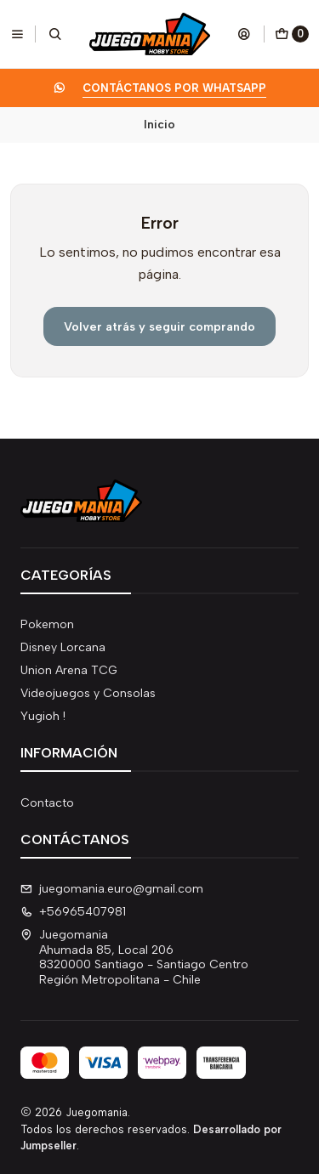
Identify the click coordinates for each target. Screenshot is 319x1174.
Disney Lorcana (62, 647)
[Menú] (17, 34)
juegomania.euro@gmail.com (111, 889)
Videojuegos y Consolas (88, 693)
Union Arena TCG (68, 670)
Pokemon (47, 624)
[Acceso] (244, 34)
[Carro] (292, 34)
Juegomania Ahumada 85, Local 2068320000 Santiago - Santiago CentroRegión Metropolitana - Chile (134, 957)
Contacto (47, 803)
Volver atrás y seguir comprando (159, 326)
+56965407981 (73, 912)
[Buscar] (55, 34)
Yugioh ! (43, 716)
